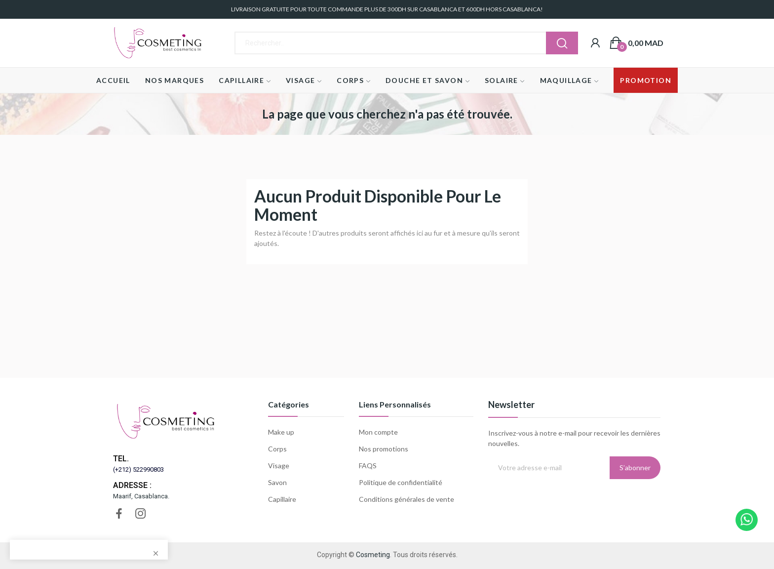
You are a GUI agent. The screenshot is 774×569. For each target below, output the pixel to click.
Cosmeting (373, 555)
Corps (277, 449)
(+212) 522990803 (138, 469)
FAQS (368, 465)
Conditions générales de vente (406, 499)
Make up (281, 432)
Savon (277, 482)
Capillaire (282, 499)
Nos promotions (383, 449)
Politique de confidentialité (400, 482)
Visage (278, 465)
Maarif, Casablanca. (141, 496)
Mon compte (378, 432)
